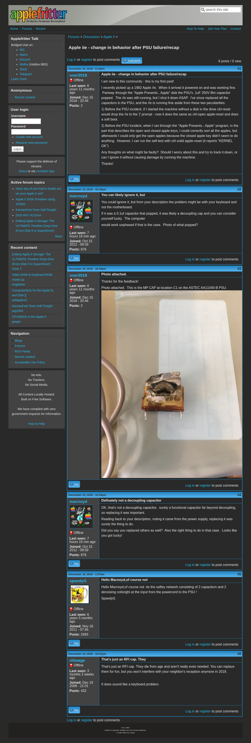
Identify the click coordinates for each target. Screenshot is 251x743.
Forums (27, 28)
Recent (41, 28)
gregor (16, 321)
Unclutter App (45, 171)
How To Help (195, 28)
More (58, 236)
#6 (239, 654)
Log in (71, 59)
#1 (239, 68)
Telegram (26, 74)
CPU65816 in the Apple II (29, 316)
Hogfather (18, 284)
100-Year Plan (217, 28)
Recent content (25, 97)
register (86, 59)
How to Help (36, 423)
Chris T (17, 269)
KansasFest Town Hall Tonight (36, 209)
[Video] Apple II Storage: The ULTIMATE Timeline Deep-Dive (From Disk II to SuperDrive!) (37, 225)
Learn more (19, 79)
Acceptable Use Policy (30, 362)
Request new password (31, 142)
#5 (239, 574)
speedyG (78, 581)
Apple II (109, 37)
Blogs (18, 340)
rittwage (77, 660)
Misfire (24, 64)
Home (14, 28)
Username (19, 116)
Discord (25, 59)
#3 (239, 269)
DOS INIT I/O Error (28, 215)
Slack (23, 69)
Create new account (29, 137)
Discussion (91, 37)
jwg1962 (17, 311)
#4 (239, 495)
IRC (22, 49)
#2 (239, 189)
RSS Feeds (22, 351)
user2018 (78, 75)
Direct (23, 171)
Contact (236, 28)
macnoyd (78, 196)
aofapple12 (19, 300)
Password (19, 126)
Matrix (24, 54)
